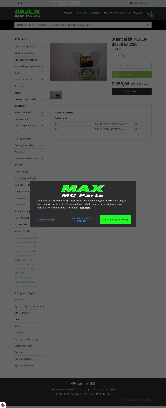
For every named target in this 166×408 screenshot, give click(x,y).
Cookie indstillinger (46, 219)
